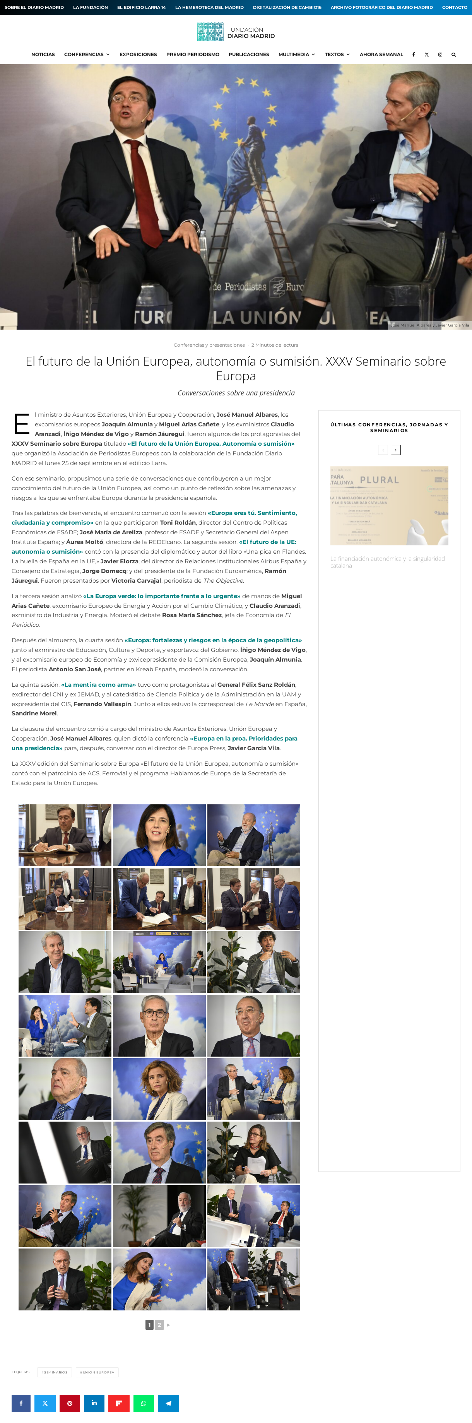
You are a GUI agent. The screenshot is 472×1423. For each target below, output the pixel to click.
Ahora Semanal (381, 54)
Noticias (43, 54)
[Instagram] (440, 54)
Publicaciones (249, 54)
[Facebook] (414, 54)
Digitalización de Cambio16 (287, 7)
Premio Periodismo (192, 54)
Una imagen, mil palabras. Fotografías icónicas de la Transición (379, 781)
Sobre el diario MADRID (34, 7)
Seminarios (56, 1372)
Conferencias (84, 54)
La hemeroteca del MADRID (209, 7)
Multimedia (294, 54)
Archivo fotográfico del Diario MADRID (382, 7)
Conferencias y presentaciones (209, 345)
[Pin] (70, 1403)
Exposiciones (138, 54)
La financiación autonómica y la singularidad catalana (387, 558)
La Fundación (90, 7)
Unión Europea (99, 1372)
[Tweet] (45, 1403)
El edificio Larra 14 (141, 7)
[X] (427, 54)
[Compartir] (21, 1403)
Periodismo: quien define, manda (373, 668)
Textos (334, 54)
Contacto (454, 7)
